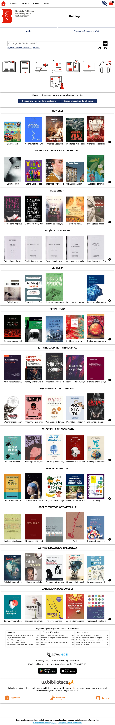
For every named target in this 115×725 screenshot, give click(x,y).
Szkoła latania (45, 640)
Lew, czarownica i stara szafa (16, 637)
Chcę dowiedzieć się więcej (44, 723)
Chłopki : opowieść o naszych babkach (53, 635)
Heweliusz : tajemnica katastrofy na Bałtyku (89, 640)
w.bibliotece (67, 688)
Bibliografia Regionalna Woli (86, 31)
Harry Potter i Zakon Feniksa (16, 642)
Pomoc (36, 3)
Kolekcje (36, 48)
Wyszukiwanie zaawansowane (20, 48)
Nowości (13, 3)
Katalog (28, 31)
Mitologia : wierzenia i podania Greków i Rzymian (22, 635)
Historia (25, 3)
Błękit (43, 644)
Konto (46, 3)
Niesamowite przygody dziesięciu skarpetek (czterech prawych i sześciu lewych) (32, 644)
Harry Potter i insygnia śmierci (16, 640)
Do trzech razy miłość (82, 644)
